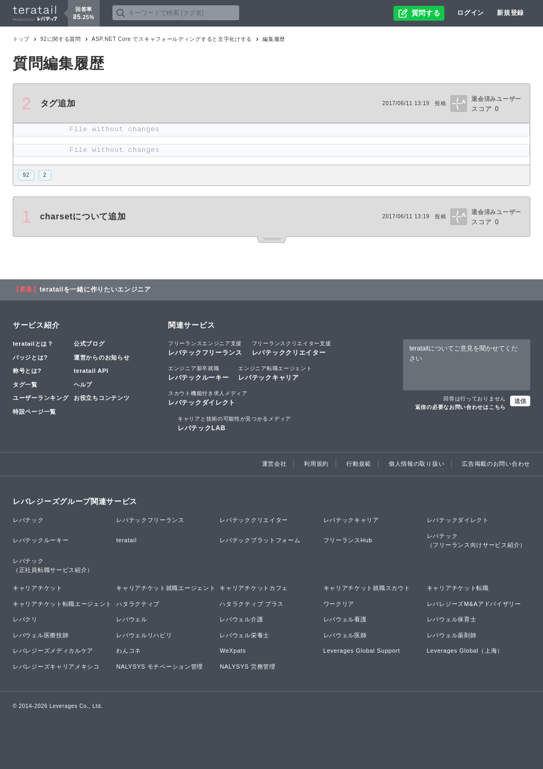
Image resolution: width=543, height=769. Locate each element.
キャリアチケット (38, 588)
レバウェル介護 (241, 619)
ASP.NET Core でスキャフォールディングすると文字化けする (172, 39)
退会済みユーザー (496, 99)
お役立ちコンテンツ (101, 398)
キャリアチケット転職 (458, 588)
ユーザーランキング (40, 398)
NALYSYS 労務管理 (247, 666)
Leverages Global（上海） (465, 650)
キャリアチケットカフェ (254, 588)
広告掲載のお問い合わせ (496, 463)
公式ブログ (89, 343)
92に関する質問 (60, 39)
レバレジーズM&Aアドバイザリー (474, 604)
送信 (520, 401)
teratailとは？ (33, 343)
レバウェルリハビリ (144, 635)
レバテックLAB (234, 423)
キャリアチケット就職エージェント (165, 588)
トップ (21, 39)
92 (26, 175)
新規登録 (510, 12)
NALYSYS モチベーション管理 (159, 666)
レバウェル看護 (345, 619)
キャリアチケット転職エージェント (62, 604)
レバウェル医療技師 (40, 635)
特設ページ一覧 (34, 411)
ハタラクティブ (138, 604)
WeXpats (233, 650)
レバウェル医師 (345, 635)
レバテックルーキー (198, 372)
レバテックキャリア (275, 372)
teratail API (91, 371)
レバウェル (131, 619)
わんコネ (128, 650)
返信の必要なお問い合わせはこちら (460, 407)
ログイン (470, 12)
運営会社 (274, 463)
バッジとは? (30, 357)
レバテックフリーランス (205, 347)
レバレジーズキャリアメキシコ (56, 666)
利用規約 (316, 463)
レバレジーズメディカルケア (53, 650)
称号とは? (27, 371)
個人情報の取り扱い (416, 463)
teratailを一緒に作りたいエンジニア (95, 289)
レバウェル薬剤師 (452, 635)
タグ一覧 (25, 384)
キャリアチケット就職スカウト (366, 588)
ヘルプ (83, 384)
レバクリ (25, 619)
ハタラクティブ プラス (252, 604)
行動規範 (358, 463)
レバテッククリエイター (291, 347)
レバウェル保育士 (452, 619)
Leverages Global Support (361, 650)
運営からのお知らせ (101, 357)
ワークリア (339, 604)
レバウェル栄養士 (244, 635)
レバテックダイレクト (208, 397)
